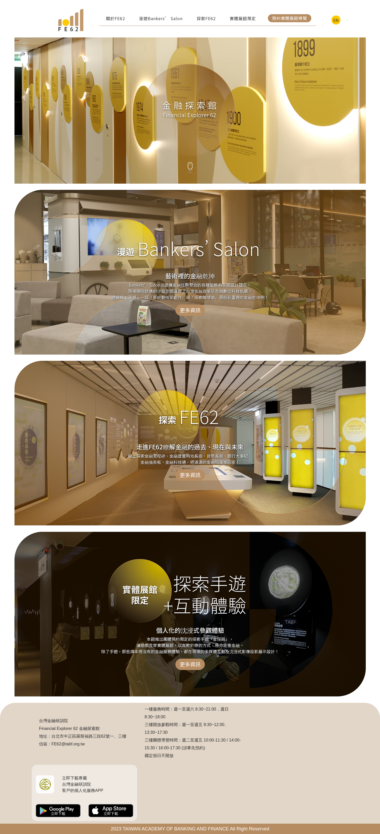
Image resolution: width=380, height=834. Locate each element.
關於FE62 (115, 18)
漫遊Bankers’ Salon (161, 18)
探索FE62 (206, 18)
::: (41, 20)
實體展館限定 (243, 18)
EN (336, 20)
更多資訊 (190, 310)
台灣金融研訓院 (53, 721)
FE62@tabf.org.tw (68, 744)
